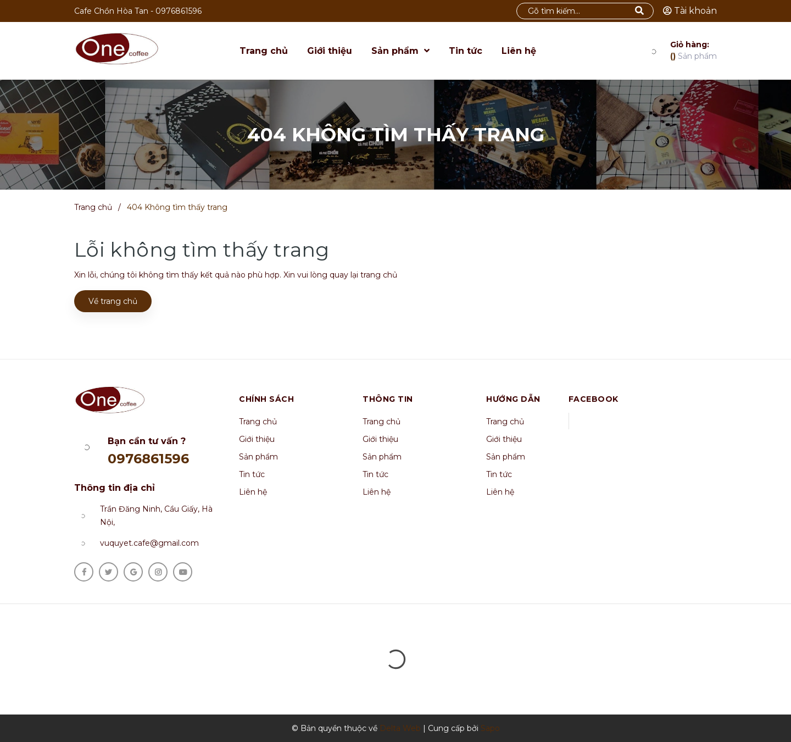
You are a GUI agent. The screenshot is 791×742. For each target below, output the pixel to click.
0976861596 (178, 11)
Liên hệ (253, 492)
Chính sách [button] (266, 399)
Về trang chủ (112, 301)
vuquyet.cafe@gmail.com (149, 543)
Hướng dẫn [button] (513, 399)
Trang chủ (258, 422)
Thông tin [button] (388, 399)
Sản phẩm (693, 50)
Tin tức (252, 474)
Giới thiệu (257, 439)
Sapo (490, 728)
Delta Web (400, 728)
